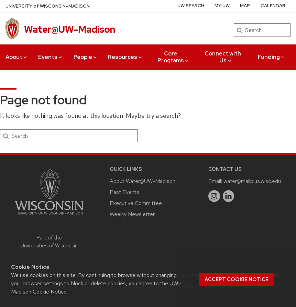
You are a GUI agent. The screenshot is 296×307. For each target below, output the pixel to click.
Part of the (49, 241)
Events (50, 57)
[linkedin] (228, 196)
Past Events (124, 192)
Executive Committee (136, 203)
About (17, 57)
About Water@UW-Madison (142, 181)
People (86, 57)
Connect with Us (223, 57)
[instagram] (214, 196)
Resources (125, 57)
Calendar (273, 6)
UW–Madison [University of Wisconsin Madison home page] (48, 6)
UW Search (190, 6)
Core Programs (173, 57)
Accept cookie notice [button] (236, 279)
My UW (222, 6)
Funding (271, 57)
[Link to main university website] (49, 215)
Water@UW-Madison (69, 29)
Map (245, 6)
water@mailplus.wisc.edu (252, 181)
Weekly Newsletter (132, 214)
